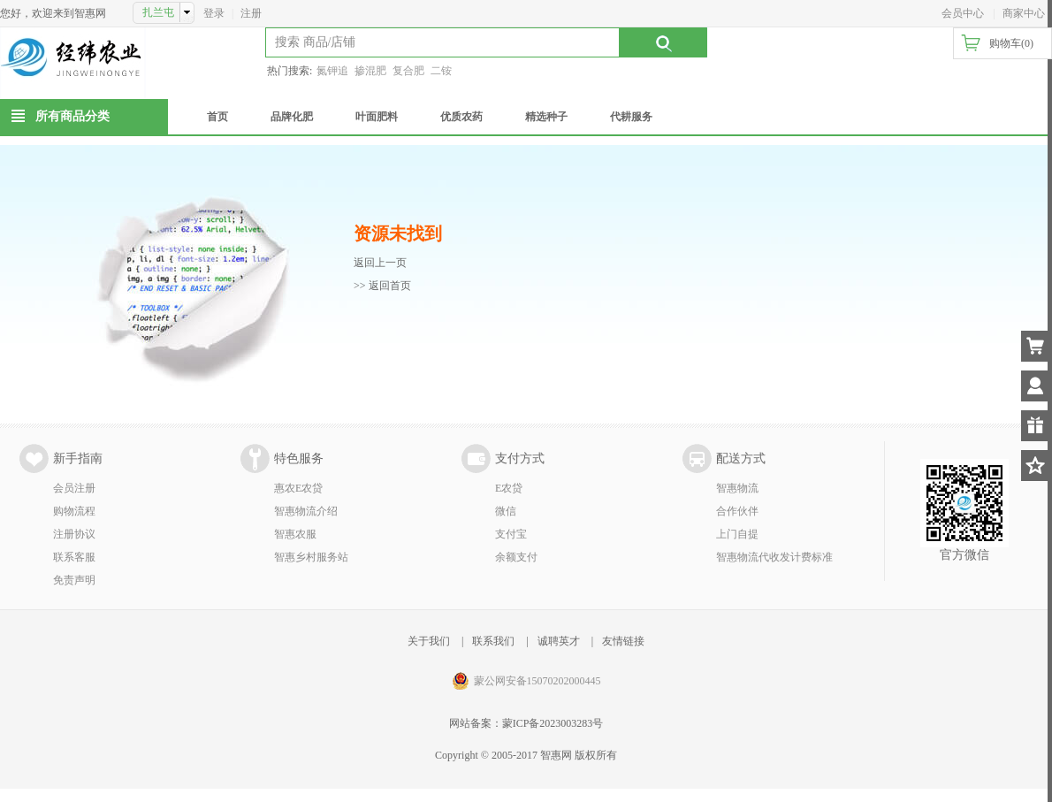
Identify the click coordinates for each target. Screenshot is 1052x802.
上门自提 (737, 534)
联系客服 (74, 557)
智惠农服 (295, 534)
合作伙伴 (737, 511)
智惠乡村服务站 (311, 557)
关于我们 (429, 641)
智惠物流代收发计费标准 (774, 557)
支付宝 (511, 534)
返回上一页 (380, 262)
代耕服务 (631, 117)
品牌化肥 (292, 117)
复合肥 (408, 71)
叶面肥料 (376, 117)
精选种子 (546, 117)
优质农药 (461, 117)
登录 (214, 13)
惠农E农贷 (298, 488)
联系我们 (493, 641)
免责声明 (74, 580)
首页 (217, 117)
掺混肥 (370, 71)
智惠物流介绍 (306, 511)
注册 (251, 13)
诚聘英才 (558, 641)
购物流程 (74, 511)
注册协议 (74, 534)
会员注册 (74, 488)
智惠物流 (737, 488)
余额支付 (516, 557)
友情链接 (623, 641)
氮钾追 (332, 71)
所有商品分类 (72, 116)
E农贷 (508, 488)
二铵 (441, 71)
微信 (505, 511)
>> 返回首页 (382, 285)
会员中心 (962, 13)
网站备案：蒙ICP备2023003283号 (526, 723)
